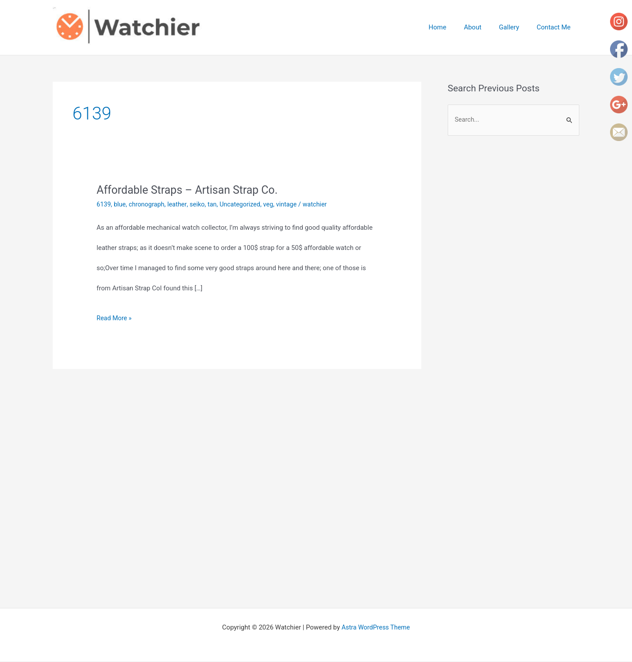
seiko (200, 204)
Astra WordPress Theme (375, 628)
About (483, 27)
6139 (104, 204)
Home (453, 27)
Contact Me (556, 27)
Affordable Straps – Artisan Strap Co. (190, 189)
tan (215, 204)
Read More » (115, 318)
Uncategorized (244, 204)
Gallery (516, 27)
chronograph (148, 204)
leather (180, 204)
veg (274, 204)
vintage (292, 204)
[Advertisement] (521, 216)
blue (120, 204)
